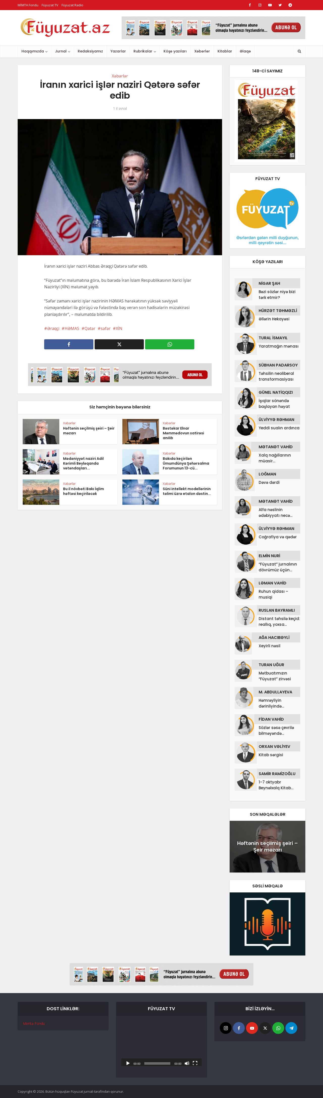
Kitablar (225, 51)
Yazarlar (118, 51)
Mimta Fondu (34, 1023)
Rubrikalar (142, 51)
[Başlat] (127, 1063)
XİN (119, 328)
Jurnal (61, 51)
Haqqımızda (32, 51)
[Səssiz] (187, 1063)
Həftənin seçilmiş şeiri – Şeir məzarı (89, 431)
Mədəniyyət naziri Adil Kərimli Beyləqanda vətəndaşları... (83, 463)
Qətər (90, 328)
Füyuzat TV (50, 5)
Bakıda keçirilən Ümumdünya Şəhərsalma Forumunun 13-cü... (186, 463)
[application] (161, 1043)
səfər (106, 328)
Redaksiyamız (90, 51)
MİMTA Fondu (28, 5)
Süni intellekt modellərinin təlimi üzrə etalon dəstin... (187, 491)
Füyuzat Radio (72, 5)
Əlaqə (245, 51)
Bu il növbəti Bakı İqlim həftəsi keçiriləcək (83, 491)
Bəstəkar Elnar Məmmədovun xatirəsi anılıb (183, 433)
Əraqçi (53, 328)
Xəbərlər (202, 51)
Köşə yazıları (175, 51)
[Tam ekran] (195, 1063)
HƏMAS (72, 328)
